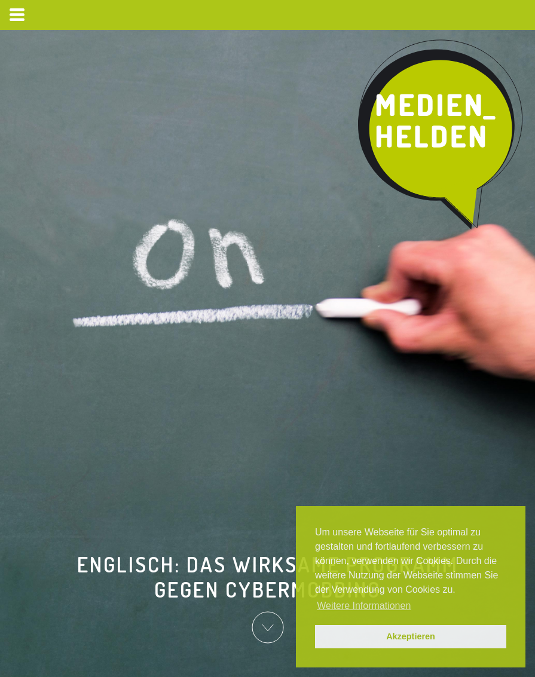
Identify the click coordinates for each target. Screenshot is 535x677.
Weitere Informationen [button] (364, 606)
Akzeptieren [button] (410, 636)
